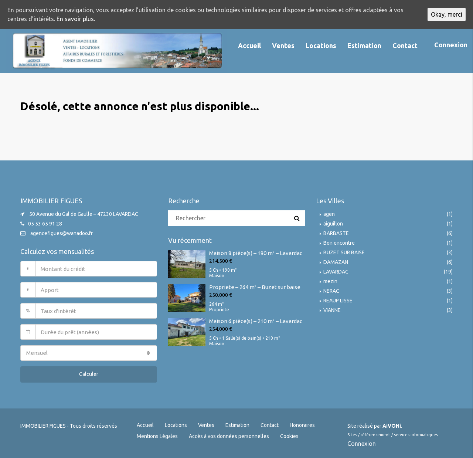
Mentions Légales (157, 436)
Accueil (249, 45)
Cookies (289, 436)
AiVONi (391, 426)
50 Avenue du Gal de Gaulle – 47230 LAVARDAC (83, 214)
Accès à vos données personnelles (229, 436)
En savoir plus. (76, 19)
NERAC (331, 291)
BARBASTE (336, 233)
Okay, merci (446, 14)
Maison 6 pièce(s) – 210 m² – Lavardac (255, 321)
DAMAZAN (335, 262)
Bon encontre (339, 243)
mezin (330, 281)
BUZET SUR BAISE (344, 252)
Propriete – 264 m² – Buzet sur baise (254, 287)
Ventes (283, 45)
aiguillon (333, 224)
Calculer (88, 374)
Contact (405, 45)
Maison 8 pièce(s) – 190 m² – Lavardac (255, 253)
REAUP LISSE (338, 300)
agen (329, 214)
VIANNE (332, 310)
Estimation (364, 45)
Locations (321, 45)
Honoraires (302, 425)
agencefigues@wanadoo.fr (61, 233)
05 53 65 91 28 (45, 224)
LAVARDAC (335, 272)
